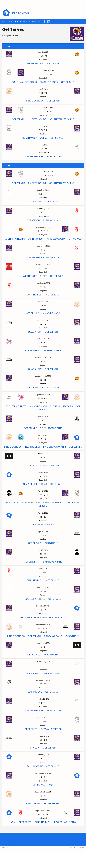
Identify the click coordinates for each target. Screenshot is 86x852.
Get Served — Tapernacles (43, 654)
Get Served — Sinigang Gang (43, 673)
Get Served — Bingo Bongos (43, 313)
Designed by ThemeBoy (77, 847)
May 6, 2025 (43, 472)
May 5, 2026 (43, 89)
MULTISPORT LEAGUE (21, 21)
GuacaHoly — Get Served (43, 331)
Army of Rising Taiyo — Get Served (43, 484)
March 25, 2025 (43, 587)
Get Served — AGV (43, 784)
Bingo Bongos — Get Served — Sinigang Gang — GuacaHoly (43, 636)
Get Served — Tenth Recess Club (43, 428)
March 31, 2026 (43, 190)
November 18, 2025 (43, 227)
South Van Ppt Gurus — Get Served (43, 137)
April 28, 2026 (49, 70)
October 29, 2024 (43, 680)
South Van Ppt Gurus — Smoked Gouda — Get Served (43, 82)
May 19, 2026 (43, 126)
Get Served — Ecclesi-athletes (43, 156)
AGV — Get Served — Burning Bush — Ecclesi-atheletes (43, 822)
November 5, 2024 (43, 643)
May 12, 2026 (49, 108)
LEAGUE (10, 21)
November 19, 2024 (43, 606)
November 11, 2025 (43, 246)
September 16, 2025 (43, 395)
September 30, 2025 (43, 357)
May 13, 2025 (43, 454)
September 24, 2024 (43, 773)
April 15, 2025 (43, 531)
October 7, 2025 (43, 339)
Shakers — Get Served (43, 747)
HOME (4, 21)
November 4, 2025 (43, 264)
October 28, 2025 (43, 283)
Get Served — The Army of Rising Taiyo (43, 617)
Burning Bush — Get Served (43, 294)
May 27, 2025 (43, 417)
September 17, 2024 (43, 810)
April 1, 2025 (43, 569)
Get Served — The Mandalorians (43, 561)
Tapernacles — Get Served (43, 465)
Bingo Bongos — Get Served (43, 100)
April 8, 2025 (43, 550)
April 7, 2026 (48, 171)
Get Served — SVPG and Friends (43, 729)
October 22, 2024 (43, 699)
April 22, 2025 (43, 513)
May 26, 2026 (43, 145)
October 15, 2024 (43, 717)
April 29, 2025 (43, 491)
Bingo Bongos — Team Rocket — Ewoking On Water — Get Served (43, 446)
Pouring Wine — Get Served (43, 766)
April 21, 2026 (43, 52)
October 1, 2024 (43, 755)
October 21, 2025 (43, 302)
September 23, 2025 (43, 376)
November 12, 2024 (43, 624)
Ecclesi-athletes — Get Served (43, 201)
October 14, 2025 (43, 320)
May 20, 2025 (43, 435)
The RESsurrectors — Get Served (43, 350)
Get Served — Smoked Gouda (43, 63)
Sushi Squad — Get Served (43, 691)
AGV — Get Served (43, 524)
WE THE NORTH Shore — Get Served (43, 276)
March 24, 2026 (43, 209)
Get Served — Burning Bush (43, 220)
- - (49, 175)
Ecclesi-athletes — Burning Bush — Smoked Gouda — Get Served (43, 238)
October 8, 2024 (43, 736)
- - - (43, 231)
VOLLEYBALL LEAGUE (35, 21)
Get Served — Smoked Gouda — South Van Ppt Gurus (43, 119)
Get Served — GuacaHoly (43, 543)
